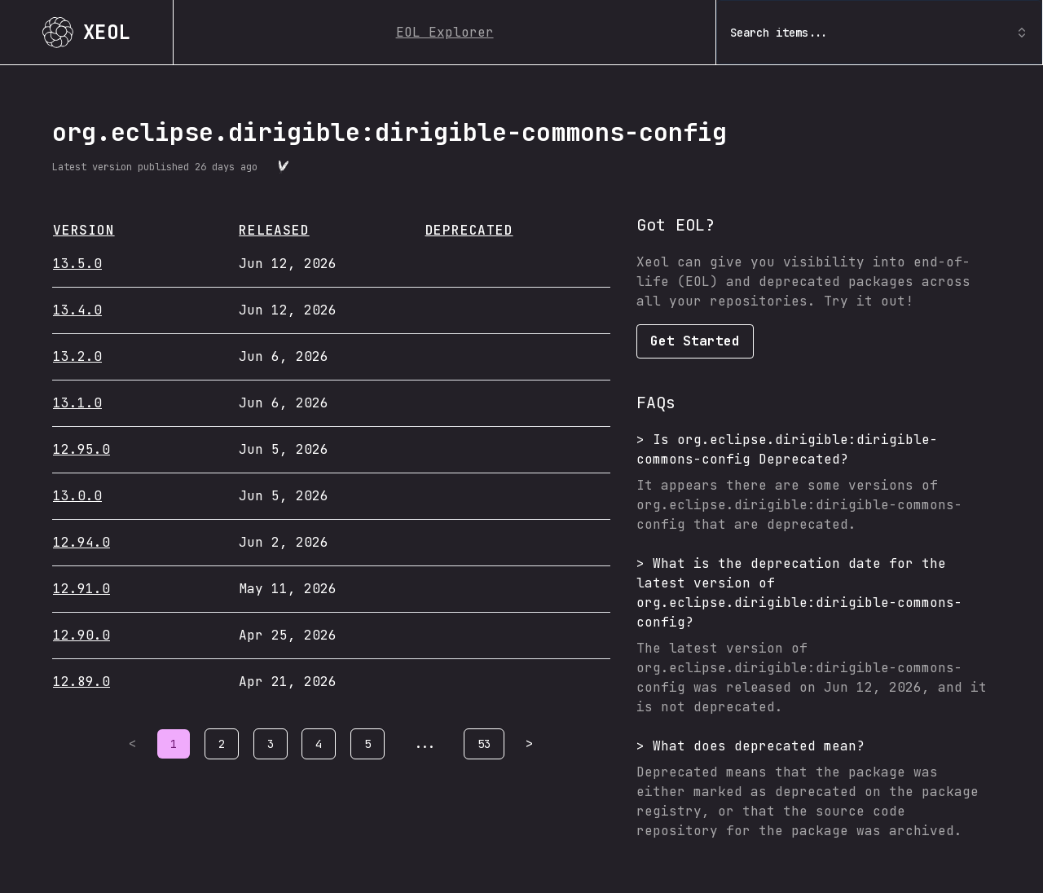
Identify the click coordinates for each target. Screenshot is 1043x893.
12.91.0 (81, 588)
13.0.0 (77, 495)
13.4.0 (77, 310)
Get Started (695, 341)
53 (484, 744)
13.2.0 (77, 356)
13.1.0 (77, 402)
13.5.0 (77, 263)
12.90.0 (81, 635)
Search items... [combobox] (879, 32)
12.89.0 (81, 681)
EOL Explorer (445, 32)
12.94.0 (81, 542)
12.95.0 (81, 449)
